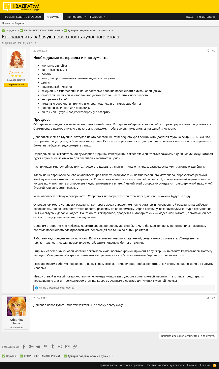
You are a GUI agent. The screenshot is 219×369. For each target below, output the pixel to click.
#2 (213, 298)
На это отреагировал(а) (56, 287)
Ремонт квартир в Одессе (23, 16)
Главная (205, 365)
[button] (85, 16)
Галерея (96, 16)
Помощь (192, 365)
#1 (213, 50)
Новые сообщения (13, 23)
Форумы (53, 16)
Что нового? (74, 16)
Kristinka (16, 319)
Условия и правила (131, 365)
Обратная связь (107, 365)
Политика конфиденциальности (165, 365)
